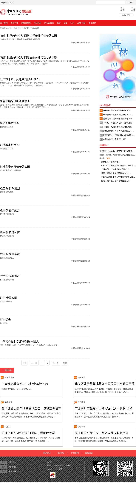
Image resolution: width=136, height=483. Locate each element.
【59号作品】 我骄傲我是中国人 (19, 341)
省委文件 (92, 23)
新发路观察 (26, 23)
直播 (59, 23)
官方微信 (122, 9)
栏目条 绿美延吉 (10, 254)
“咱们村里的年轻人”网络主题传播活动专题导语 (28, 57)
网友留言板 (49, 23)
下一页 (55, 363)
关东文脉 (37, 23)
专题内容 (35, 28)
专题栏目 (25, 28)
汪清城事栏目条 (9, 144)
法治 (65, 23)
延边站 (17, 28)
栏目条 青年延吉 (10, 210)
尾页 (65, 363)
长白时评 (14, 23)
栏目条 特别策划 (10, 188)
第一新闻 (4, 23)
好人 (72, 23)
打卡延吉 (5, 319)
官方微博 (133, 9)
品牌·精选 (81, 23)
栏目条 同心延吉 (10, 275)
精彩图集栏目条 (9, 123)
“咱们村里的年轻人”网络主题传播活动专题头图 (28, 35)
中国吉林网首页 (6, 3)
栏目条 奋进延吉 (10, 232)
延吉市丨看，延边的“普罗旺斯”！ (20, 79)
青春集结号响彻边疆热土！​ (16, 101)
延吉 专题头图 (8, 297)
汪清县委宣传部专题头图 (15, 166)
